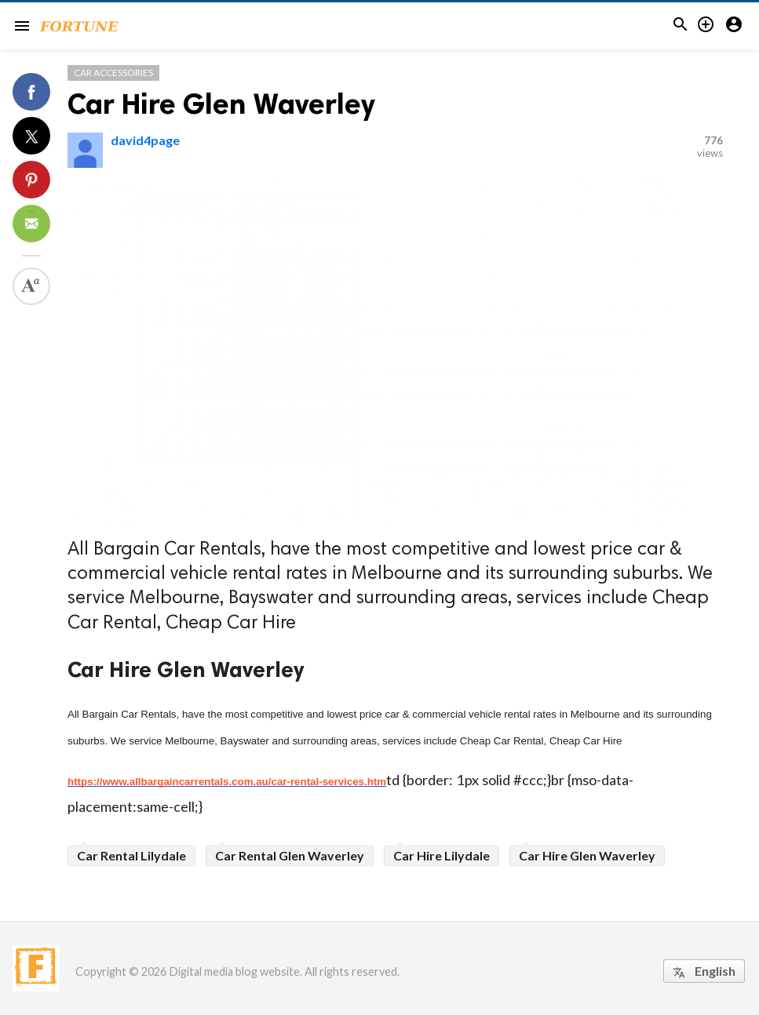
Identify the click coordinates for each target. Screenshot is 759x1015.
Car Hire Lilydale (441, 855)
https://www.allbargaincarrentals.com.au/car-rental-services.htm (227, 782)
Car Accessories (113, 72)
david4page (145, 140)
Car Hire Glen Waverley (221, 104)
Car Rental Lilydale (131, 855)
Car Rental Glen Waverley (289, 855)
